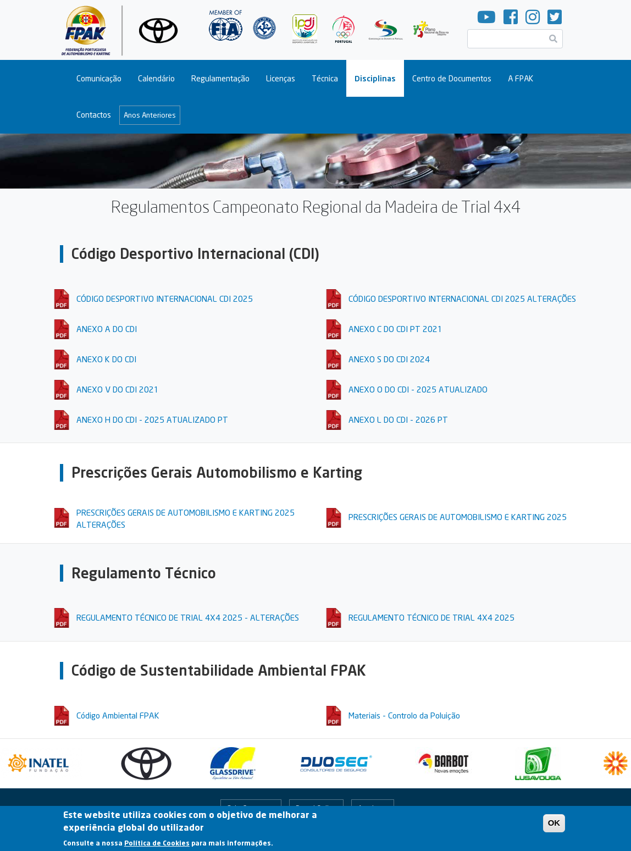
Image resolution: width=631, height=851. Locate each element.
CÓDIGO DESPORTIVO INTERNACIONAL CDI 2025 (164, 298)
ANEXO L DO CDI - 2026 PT (398, 419)
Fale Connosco (250, 808)
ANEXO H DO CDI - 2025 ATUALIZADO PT (152, 419)
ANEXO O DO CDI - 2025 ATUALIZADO (418, 389)
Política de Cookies (157, 846)
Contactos (93, 114)
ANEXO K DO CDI (106, 359)
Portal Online (316, 808)
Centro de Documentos (451, 78)
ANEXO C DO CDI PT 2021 (395, 329)
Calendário (156, 78)
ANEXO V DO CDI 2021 (117, 389)
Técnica (325, 78)
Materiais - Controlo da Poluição (404, 715)
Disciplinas (375, 78)
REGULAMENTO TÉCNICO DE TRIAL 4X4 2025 (431, 617)
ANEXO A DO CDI (106, 329)
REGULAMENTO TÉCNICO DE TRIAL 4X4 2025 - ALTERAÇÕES (187, 617)
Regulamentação (220, 78)
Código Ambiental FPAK (117, 715)
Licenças (280, 78)
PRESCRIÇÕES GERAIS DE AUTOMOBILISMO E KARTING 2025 (457, 517)
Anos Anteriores (150, 114)
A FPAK (520, 78)
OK (554, 826)
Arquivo (370, 808)
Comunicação (98, 78)
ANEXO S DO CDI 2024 (389, 359)
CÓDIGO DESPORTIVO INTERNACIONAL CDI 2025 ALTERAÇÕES (462, 298)
